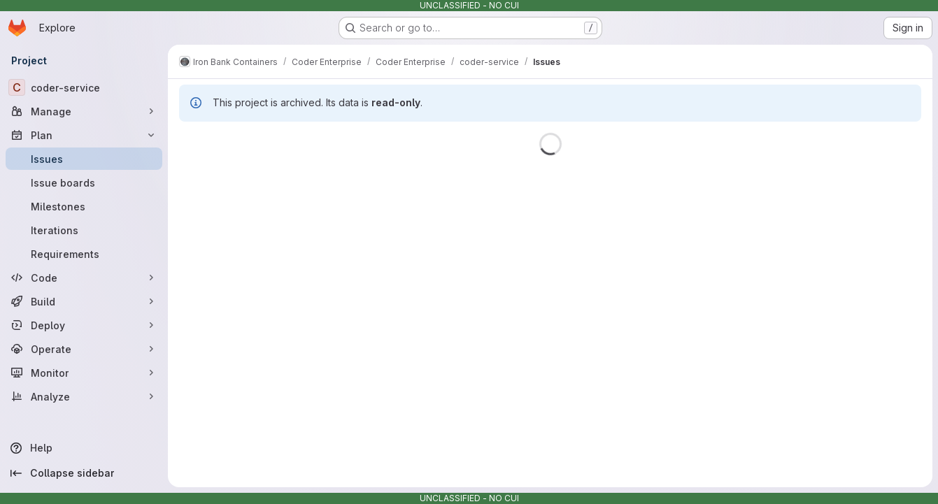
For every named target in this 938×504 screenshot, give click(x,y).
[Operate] (84, 349)
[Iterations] (84, 230)
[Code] (84, 277)
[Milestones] (84, 206)
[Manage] (84, 111)
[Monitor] (84, 372)
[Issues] (84, 158)
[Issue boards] (84, 182)
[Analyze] (84, 396)
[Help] (84, 448)
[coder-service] (84, 87)
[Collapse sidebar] (84, 473)
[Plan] (84, 135)
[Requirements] (84, 254)
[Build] (84, 301)
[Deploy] (84, 325)
